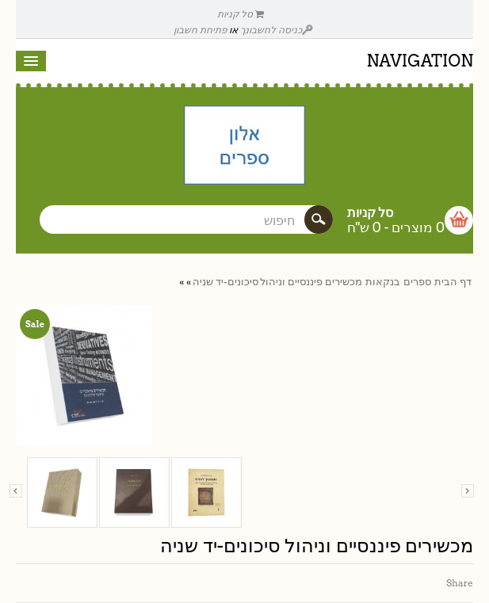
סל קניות (241, 14)
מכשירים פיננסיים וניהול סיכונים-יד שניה (277, 282)
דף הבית (453, 282)
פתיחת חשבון (200, 30)
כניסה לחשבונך (276, 30)
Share (459, 583)
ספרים (417, 282)
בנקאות (382, 282)
